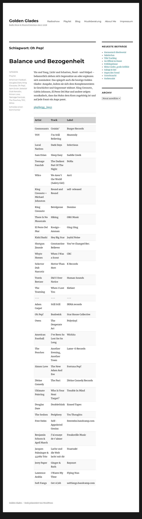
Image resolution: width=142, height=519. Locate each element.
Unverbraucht (110, 75)
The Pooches (15, 100)
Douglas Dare (15, 83)
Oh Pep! (21, 85)
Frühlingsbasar (111, 64)
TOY (23, 100)
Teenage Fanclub (17, 97)
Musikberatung (92, 21)
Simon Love (14, 94)
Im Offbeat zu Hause (113, 61)
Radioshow (53, 21)
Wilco (11, 103)
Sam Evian (14, 88)
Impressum (126, 21)
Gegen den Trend (111, 73)
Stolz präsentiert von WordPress (38, 503)
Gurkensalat (109, 78)
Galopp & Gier (110, 70)
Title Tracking (110, 58)
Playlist (67, 21)
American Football (17, 80)
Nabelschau (109, 55)
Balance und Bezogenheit (46, 61)
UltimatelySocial (94, 517)
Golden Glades (23, 20)
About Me (110, 21)
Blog (77, 21)
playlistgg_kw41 (43, 107)
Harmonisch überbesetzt (115, 52)
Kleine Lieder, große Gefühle (116, 67)
